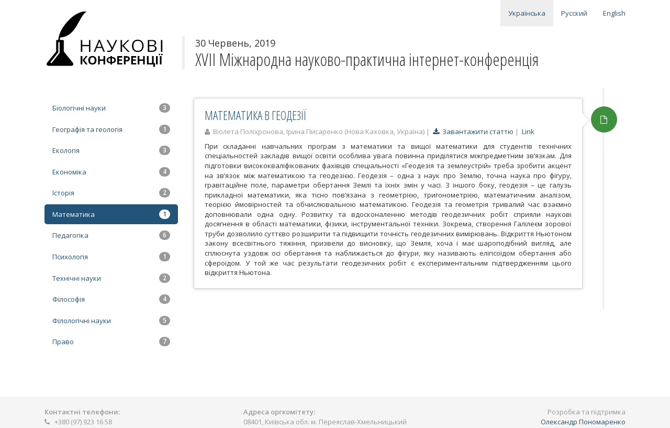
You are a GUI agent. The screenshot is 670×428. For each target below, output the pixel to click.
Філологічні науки (111, 320)
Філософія (111, 299)
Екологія (111, 150)
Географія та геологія (111, 129)
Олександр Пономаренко (583, 421)
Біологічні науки (111, 108)
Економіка (111, 172)
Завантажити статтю (473, 131)
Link (528, 131)
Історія (111, 192)
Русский (574, 13)
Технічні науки (111, 278)
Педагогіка (111, 235)
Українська (526, 13)
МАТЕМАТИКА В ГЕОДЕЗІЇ (255, 115)
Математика (111, 214)
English (614, 13)
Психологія (111, 256)
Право (111, 341)
